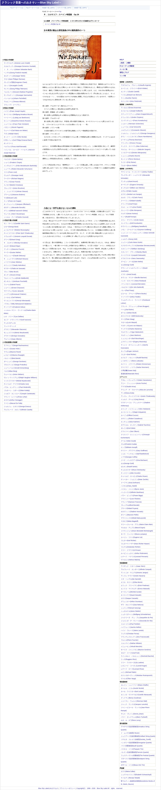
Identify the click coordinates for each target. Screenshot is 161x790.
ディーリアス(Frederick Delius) (14, 307)
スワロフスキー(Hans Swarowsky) (133, 258)
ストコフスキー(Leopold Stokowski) (133, 255)
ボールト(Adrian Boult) (129, 313)
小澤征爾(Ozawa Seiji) (128, 370)
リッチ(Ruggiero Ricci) (129, 659)
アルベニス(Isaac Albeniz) (13, 339)
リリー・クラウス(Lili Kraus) (131, 550)
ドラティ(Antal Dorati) (128, 274)
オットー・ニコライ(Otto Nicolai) (15, 137)
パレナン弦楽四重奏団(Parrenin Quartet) (135, 752)
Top (60, 11)
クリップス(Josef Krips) (129, 204)
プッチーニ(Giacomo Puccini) (14, 249)
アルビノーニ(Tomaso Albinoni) (14, 101)
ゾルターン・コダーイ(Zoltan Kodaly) (17, 390)
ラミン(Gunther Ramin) (129, 98)
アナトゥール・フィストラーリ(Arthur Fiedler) (137, 172)
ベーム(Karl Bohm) (127, 309)
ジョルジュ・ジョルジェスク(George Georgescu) (138, 133)
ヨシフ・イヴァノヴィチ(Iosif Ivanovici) (17, 320)
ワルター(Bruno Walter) (129, 165)
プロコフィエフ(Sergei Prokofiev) (15, 365)
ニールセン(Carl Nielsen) (12, 297)
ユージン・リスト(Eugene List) (131, 537)
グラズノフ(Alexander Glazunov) (15, 329)
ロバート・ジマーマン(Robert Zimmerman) (136, 364)
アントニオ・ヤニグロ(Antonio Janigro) (134, 572)
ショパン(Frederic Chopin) (13, 162)
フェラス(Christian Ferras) (130, 634)
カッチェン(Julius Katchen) (130, 422)
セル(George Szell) (127, 265)
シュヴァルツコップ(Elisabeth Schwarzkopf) (136, 774)
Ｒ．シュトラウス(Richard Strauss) (16, 259)
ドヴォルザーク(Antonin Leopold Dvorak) (18, 236)
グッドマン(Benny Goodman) (131, 698)
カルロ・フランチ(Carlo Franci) (132, 197)
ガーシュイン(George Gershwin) (15, 361)
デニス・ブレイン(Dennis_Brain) (132, 714)
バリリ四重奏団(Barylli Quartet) (132, 746)
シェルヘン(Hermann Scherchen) (132, 124)
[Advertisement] (37, 188)
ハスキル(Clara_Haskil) (129, 486)
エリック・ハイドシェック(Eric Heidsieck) (135, 409)
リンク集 (123, 76)
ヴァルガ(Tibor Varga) (128, 678)
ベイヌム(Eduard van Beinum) (131, 95)
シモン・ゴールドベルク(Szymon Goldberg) (136, 229)
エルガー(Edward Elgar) (12, 246)
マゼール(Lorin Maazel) (129, 322)
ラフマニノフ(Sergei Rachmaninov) (16, 345)
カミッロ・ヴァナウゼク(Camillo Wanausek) (136, 695)
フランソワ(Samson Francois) (131, 502)
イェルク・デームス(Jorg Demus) (132, 399)
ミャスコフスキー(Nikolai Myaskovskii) (17, 381)
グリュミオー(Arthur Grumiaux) (132, 601)
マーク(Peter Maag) (128, 319)
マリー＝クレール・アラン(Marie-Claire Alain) (137, 524)
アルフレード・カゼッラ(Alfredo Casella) (18, 410)
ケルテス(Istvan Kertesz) (129, 213)
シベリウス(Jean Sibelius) (13, 262)
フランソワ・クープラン (12, 105)
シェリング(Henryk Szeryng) (131, 608)
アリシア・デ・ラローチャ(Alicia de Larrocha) (137, 390)
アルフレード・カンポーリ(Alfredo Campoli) (136, 569)
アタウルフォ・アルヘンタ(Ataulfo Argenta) (136, 85)
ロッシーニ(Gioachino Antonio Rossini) (17, 121)
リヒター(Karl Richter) (128, 354)
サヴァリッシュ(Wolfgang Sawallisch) (134, 226)
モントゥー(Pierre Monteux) (130, 159)
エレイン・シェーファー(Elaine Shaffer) (135, 685)
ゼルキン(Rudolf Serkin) (129, 466)
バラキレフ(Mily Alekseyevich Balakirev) (18, 304)
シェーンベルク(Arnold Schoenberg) (16, 368)
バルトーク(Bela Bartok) (12, 358)
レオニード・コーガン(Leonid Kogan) (134, 666)
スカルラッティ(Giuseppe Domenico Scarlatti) (20, 66)
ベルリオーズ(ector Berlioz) (13, 159)
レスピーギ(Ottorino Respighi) (14, 355)
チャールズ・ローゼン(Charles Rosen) (134, 476)
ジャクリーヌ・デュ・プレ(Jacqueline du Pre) (137, 617)
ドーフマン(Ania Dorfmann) (130, 483)
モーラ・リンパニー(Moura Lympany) (134, 534)
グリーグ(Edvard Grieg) (12, 239)
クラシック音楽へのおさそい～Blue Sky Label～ (32, 2)
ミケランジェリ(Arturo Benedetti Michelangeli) (137, 531)
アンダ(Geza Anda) (127, 393)
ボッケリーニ (8, 143)
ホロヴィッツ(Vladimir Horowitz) (132, 511)
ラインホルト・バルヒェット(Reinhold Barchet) (137, 656)
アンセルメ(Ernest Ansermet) (131, 108)
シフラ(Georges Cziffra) (129, 457)
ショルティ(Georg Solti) (129, 239)
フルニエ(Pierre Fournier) (129, 640)
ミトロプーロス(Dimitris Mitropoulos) (133, 153)
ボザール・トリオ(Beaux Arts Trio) (133, 765)
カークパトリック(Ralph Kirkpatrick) (133, 412)
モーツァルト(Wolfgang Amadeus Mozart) (18, 114)
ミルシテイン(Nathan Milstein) (131, 643)
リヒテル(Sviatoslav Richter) (130, 547)
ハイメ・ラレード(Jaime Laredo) (132, 630)
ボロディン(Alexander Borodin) (14, 207)
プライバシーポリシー (67, 788)
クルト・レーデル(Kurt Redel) (131, 207)
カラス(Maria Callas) (128, 771)
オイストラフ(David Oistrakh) (131, 595)
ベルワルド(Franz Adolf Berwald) (15, 146)
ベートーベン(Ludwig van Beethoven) (17, 118)
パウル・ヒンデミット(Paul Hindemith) (17, 387)
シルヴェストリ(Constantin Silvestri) (133, 130)
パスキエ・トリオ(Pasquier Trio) (132, 749)
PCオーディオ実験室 (127, 66)
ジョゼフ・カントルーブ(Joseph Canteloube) (19, 394)
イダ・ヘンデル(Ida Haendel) (131, 579)
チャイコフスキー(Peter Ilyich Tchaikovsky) (19, 233)
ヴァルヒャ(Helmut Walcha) (130, 560)
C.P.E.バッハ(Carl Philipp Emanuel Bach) (18, 140)
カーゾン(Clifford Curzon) (129, 415)
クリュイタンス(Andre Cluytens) (132, 117)
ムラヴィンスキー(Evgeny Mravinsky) (134, 342)
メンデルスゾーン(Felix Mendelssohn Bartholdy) (20, 166)
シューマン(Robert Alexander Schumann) (18, 169)
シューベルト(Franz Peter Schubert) (16, 124)
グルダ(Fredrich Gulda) (129, 444)
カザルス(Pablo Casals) (129, 191)
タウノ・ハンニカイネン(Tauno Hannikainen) (136, 136)
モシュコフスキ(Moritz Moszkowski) (16, 332)
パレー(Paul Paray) (127, 290)
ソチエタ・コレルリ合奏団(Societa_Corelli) (136, 739)
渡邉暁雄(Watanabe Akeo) (130, 374)
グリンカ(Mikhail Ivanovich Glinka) (16, 211)
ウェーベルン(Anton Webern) (14, 374)
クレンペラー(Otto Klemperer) (131, 210)
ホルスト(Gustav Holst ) (12, 349)
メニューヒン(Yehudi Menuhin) (131, 646)
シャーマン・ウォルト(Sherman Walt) (134, 701)
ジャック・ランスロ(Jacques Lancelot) (134, 704)
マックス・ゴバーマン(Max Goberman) (134, 146)
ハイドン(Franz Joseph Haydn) (14, 111)
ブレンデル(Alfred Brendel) (130, 505)
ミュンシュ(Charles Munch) (130, 156)
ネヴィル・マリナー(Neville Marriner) (134, 277)
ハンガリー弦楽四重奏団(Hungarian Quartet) (136, 742)
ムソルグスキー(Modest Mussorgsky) (16, 230)
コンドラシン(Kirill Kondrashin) (131, 223)
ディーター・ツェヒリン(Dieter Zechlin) (134, 479)
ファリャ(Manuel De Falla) (13, 403)
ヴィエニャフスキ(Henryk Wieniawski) (17, 300)
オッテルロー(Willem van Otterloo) (133, 188)
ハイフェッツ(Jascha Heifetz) (131, 627)
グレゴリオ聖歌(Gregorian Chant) (15, 82)
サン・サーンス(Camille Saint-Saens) (17, 223)
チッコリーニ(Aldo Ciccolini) (130, 473)
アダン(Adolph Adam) (11, 134)
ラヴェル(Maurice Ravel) (12, 352)
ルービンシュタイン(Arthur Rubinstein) (134, 553)
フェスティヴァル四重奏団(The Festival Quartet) (137, 755)
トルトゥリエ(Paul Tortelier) (130, 624)
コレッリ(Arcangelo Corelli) (13, 85)
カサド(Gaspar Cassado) (129, 598)
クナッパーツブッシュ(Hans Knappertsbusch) (137, 114)
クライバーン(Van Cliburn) (130, 431)
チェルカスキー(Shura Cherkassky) (133, 470)
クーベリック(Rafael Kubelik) (131, 201)
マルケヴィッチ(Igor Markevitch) (132, 332)
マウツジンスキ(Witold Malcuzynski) (133, 518)
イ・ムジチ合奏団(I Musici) (130, 733)
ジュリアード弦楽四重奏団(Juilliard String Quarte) (138, 736)
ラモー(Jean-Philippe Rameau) (14, 79)
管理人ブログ (124, 72)
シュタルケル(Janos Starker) (131, 611)
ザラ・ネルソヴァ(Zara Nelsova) (132, 605)
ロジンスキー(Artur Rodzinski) (131, 101)
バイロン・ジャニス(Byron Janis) (132, 489)
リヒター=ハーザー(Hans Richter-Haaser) (135, 544)
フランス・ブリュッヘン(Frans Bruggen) (135, 306)
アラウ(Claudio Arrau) (128, 386)
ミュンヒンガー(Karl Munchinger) (132, 338)
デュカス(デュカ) (10, 323)
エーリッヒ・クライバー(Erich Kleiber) (134, 88)
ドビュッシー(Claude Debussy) (14, 256)
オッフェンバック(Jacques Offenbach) (17, 204)
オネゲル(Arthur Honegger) (13, 400)
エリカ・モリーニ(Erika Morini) (131, 582)
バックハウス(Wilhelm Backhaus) (132, 492)
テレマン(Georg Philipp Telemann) (16, 89)
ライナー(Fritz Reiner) (128, 162)
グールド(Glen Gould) (128, 441)
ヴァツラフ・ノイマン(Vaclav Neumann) (135, 367)
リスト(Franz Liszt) (10, 172)
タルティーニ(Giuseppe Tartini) (14, 76)
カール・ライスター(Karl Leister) (132, 691)
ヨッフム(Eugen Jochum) (129, 351)
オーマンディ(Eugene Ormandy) (132, 185)
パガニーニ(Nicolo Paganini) (13, 127)
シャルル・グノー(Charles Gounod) (16, 217)
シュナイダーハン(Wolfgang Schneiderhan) (136, 614)
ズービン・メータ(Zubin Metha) (132, 261)
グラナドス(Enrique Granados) (14, 336)
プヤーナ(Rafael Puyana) (129, 508)
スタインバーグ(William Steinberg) (133, 249)
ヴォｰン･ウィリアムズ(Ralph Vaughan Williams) (20, 377)
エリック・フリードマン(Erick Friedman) (135, 585)
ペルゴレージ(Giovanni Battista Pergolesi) (18, 92)
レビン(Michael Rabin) (128, 672)
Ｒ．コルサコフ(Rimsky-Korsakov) (16, 243)
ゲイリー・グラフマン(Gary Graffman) (134, 450)
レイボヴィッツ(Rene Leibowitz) (132, 361)
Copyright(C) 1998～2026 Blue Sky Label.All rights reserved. (100, 788)
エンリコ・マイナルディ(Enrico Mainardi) (135, 589)
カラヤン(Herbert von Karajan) (131, 194)
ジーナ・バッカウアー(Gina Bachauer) (134, 460)
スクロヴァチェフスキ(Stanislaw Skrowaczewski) (138, 245)
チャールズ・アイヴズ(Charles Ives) (16, 384)
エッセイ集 (123, 69)
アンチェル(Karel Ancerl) (129, 181)
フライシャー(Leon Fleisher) (131, 499)
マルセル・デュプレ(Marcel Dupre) (133, 528)
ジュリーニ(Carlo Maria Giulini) (131, 242)
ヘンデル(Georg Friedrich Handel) (15, 73)
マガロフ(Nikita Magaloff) (129, 521)
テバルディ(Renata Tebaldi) (130, 778)
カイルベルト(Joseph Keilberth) (132, 111)
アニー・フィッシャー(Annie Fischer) (134, 383)
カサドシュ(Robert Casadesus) (131, 418)
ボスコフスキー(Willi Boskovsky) (132, 316)
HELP (122, 59)
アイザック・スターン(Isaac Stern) (133, 566)
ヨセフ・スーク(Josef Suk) (130, 653)
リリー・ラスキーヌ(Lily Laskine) (132, 662)
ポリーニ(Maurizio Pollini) (129, 515)
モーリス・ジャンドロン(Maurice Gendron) (136, 650)
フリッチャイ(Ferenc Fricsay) (131, 143)
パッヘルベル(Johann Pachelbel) (15, 98)
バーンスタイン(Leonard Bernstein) (133, 284)
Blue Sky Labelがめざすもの (48, 788)
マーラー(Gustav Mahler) (12, 252)
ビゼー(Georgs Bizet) (11, 227)
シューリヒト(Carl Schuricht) (131, 127)
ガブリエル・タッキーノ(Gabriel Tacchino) (135, 425)
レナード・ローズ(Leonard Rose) (132, 669)
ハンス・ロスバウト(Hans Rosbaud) (133, 281)
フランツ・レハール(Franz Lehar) (15, 397)
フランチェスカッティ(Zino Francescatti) (135, 637)
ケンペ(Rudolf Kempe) (128, 217)
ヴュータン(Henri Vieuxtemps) (14, 214)
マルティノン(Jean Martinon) (131, 335)
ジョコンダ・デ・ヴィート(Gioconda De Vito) (137, 621)
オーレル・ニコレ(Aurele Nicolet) (132, 688)
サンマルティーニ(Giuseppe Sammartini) (18, 95)
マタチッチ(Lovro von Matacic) (131, 325)
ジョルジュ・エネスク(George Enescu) (17, 406)
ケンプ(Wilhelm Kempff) (129, 447)
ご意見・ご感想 (125, 63)
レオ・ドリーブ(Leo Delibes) (14, 316)
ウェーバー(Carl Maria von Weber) (16, 130)
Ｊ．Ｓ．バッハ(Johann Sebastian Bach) (18, 69)
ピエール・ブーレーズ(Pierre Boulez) (134, 293)
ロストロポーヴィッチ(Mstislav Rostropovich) (136, 675)
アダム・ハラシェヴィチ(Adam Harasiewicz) (136, 380)
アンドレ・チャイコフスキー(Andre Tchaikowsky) (138, 396)
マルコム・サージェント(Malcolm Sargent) (135, 149)
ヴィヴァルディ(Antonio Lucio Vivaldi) (17, 63)
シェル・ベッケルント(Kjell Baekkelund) (135, 454)
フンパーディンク (10, 326)
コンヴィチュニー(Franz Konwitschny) (134, 120)
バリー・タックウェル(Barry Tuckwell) (134, 717)
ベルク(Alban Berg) (10, 371)
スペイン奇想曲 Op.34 (52, 24)
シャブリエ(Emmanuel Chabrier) (15, 294)
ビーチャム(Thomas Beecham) (131, 140)
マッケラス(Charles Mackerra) (131, 329)
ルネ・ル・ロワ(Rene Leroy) (131, 720)
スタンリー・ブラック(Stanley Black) (134, 252)
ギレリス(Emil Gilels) (128, 428)
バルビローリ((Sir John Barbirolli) (132, 287)
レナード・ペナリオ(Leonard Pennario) (134, 556)
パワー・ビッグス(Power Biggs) (132, 495)
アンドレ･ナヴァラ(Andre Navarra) (133, 576)
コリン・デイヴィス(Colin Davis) (132, 220)
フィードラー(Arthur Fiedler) (131, 297)
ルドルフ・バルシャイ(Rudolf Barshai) (134, 358)
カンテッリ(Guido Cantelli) (130, 91)
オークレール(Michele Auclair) (131, 592)
